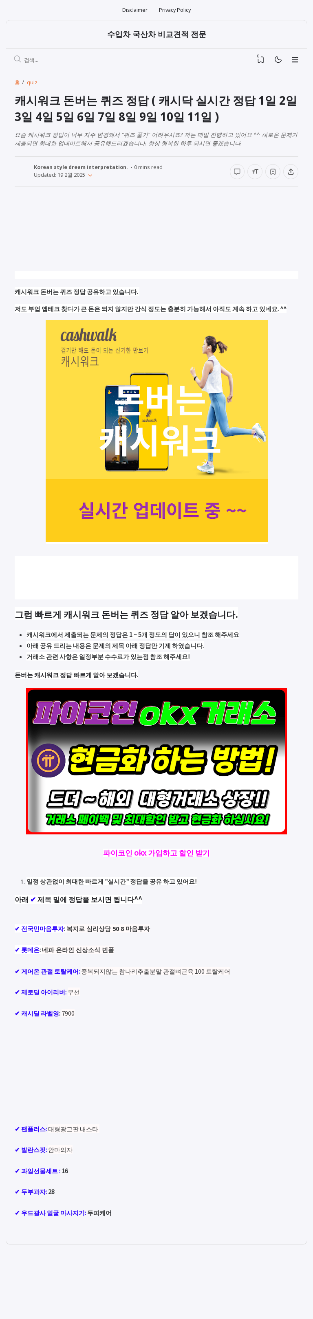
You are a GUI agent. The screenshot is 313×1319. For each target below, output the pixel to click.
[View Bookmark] (261, 60)
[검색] (18, 61)
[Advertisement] (156, 238)
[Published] (89, 176)
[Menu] (295, 60)
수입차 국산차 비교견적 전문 (156, 34)
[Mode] (278, 61)
